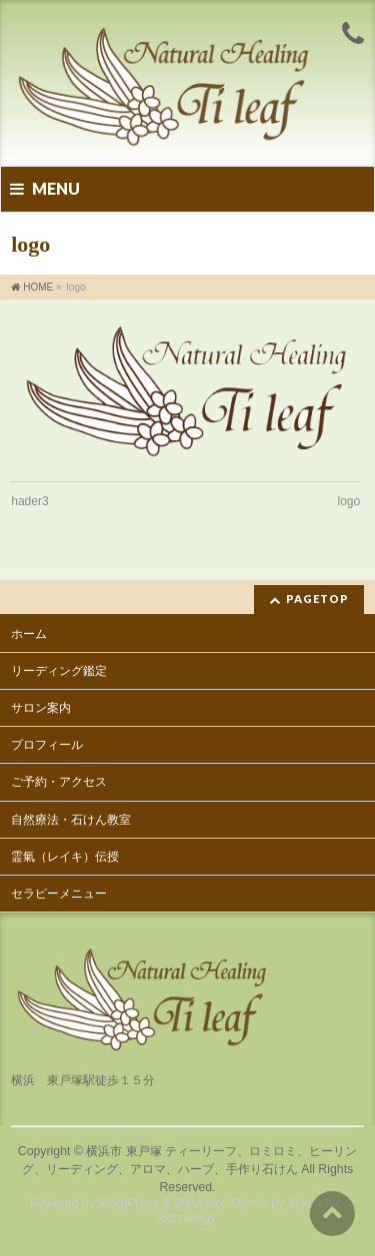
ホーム (29, 634)
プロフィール (47, 745)
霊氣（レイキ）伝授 (65, 857)
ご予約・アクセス (59, 782)
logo (349, 501)
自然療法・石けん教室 (71, 820)
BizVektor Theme (221, 1203)
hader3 (29, 501)
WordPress (128, 1203)
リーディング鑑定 (59, 671)
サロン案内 (41, 708)
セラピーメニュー (59, 894)
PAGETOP (317, 598)
